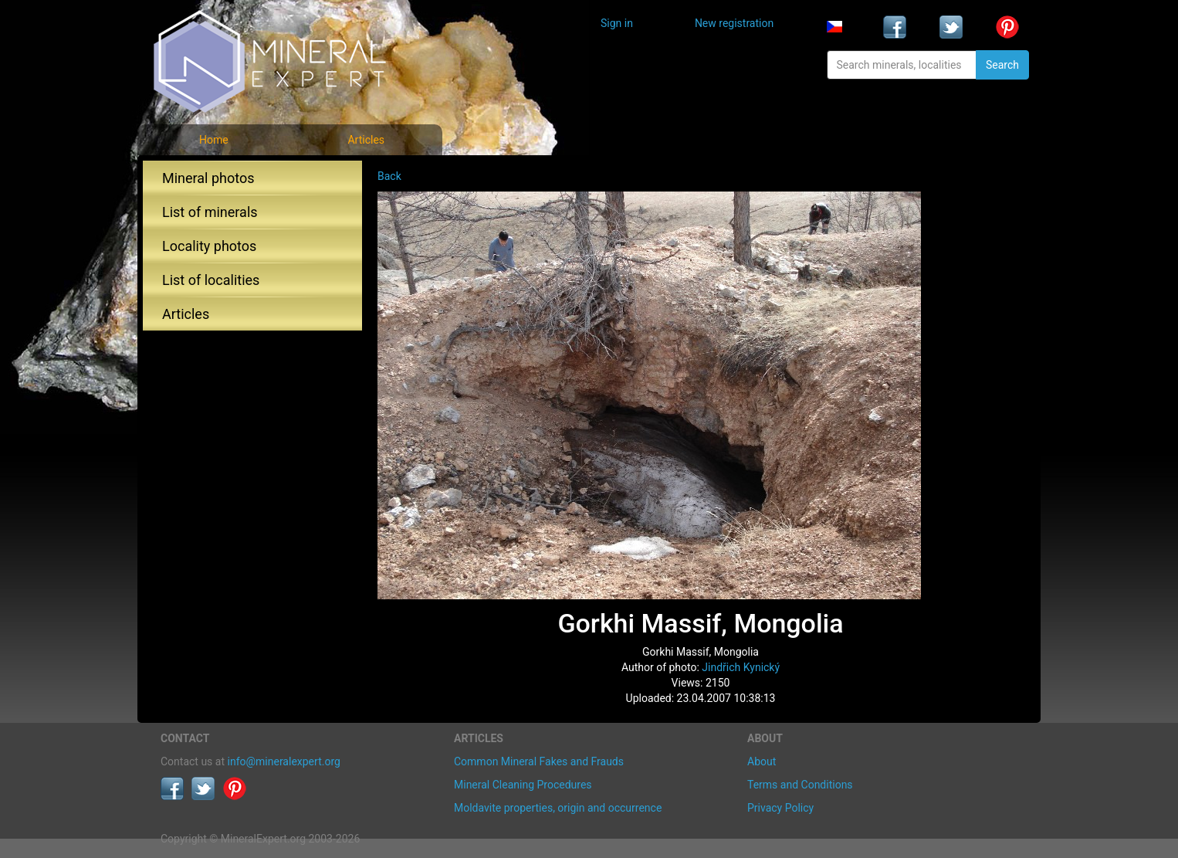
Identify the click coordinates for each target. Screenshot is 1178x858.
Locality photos (209, 246)
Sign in (617, 23)
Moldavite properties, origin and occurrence (558, 808)
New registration (734, 23)
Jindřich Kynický (741, 667)
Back (389, 176)
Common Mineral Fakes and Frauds (539, 761)
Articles (365, 140)
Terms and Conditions (800, 784)
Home (213, 140)
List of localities (210, 280)
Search (1002, 65)
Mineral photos (208, 178)
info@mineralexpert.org (284, 761)
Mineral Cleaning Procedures (523, 784)
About (761, 761)
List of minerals (210, 212)
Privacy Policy (780, 808)
